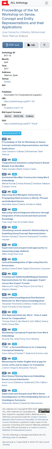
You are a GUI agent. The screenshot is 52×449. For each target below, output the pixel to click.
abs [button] (14, 160)
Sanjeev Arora (9, 186)
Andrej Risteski (24, 183)
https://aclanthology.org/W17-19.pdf (20, 123)
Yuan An (16, 222)
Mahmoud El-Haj (9, 286)
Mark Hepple (23, 268)
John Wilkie (35, 321)
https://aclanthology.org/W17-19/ (19, 101)
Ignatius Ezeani (9, 268)
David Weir (14, 324)
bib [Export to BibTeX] (9, 139)
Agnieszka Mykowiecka (32, 403)
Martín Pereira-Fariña (26, 169)
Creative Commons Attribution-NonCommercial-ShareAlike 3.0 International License (25, 419)
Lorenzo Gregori (9, 367)
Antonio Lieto (42, 353)
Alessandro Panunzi (27, 367)
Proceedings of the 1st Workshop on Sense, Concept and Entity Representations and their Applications (23, 18)
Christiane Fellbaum (41, 183)
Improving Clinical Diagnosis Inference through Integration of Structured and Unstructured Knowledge (25, 215)
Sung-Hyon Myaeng (29, 339)
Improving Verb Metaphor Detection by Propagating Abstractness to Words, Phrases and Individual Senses (25, 197)
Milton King (7, 254)
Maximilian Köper (9, 204)
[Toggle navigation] (46, 3)
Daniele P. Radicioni (25, 353)
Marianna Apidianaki (24, 382)
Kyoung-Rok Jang (10, 339)
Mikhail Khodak (9, 183)
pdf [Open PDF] (4, 139)
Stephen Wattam (9, 289)
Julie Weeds (22, 321)
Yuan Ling (6, 222)
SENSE (7, 81)
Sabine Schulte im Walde (30, 204)
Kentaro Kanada (9, 236)
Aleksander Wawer (10, 403)
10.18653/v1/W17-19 (13, 108)
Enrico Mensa (8, 353)
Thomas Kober (8, 321)
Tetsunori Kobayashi (27, 236)
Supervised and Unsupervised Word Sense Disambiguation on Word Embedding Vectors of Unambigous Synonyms (25, 396)
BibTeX (8, 116)
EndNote (29, 116)
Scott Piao (37, 286)
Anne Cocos (7, 382)
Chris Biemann (24, 306)
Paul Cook (18, 254)
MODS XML (18, 116)
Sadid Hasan (28, 222)
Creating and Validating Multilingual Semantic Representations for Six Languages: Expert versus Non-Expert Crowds (25, 279)
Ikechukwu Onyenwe (40, 268)
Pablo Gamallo (8, 169)
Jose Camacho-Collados (16, 32)
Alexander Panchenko (12, 303)
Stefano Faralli (30, 303)
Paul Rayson (24, 286)
